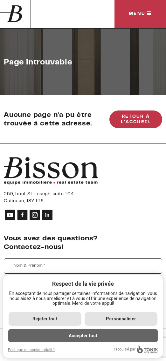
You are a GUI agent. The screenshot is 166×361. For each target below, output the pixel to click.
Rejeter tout (44, 318)
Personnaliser (121, 318)
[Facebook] (22, 215)
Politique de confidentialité (31, 350)
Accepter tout (83, 335)
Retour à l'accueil (136, 119)
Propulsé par (136, 349)
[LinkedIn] (47, 215)
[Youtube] (10, 215)
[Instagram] (35, 215)
